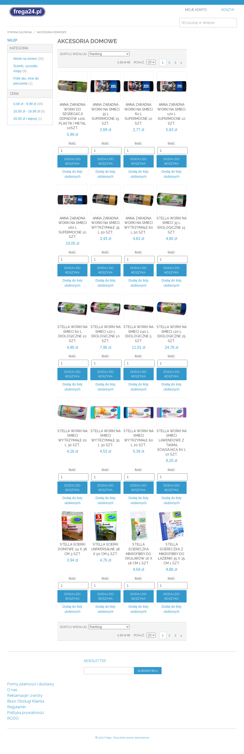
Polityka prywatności (25, 712)
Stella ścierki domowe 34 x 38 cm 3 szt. (72, 549)
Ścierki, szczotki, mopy (25, 68)
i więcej (27, 119)
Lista (150, 54)
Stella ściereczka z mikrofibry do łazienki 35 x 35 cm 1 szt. (171, 553)
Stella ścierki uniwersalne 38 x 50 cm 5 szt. (105, 549)
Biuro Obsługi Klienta (25, 701)
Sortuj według (73, 54)
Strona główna (19, 32)
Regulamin (16, 707)
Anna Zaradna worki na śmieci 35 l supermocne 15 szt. (105, 114)
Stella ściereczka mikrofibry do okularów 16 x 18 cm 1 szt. (138, 553)
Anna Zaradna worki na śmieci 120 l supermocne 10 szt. (171, 114)
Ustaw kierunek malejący (133, 54)
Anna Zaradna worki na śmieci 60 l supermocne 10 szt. (138, 114)
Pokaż (139, 62)
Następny (181, 62)
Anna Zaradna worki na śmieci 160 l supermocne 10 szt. (72, 227)
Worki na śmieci (28, 59)
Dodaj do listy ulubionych (72, 174)
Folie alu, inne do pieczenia (26, 80)
